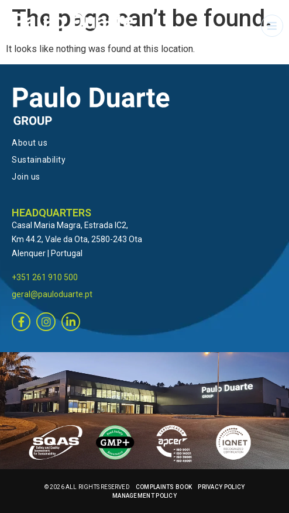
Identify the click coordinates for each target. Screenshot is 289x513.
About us (29, 142)
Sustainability (39, 159)
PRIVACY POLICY (221, 487)
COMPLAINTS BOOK (164, 487)
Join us (26, 176)
